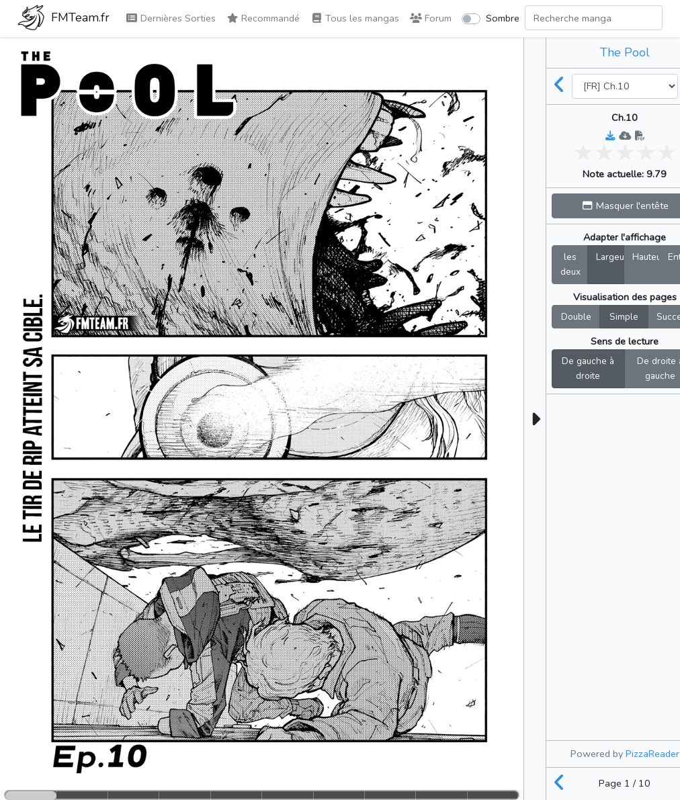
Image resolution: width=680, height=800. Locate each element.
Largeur (610, 256)
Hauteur (646, 256)
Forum (431, 18)
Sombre (502, 18)
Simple (623, 316)
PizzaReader (652, 753)
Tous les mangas (354, 18)
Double (576, 316)
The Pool (625, 52)
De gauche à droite (588, 368)
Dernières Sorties (171, 18)
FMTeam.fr (63, 19)
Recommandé (263, 18)
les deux (570, 264)
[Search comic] (594, 17)
